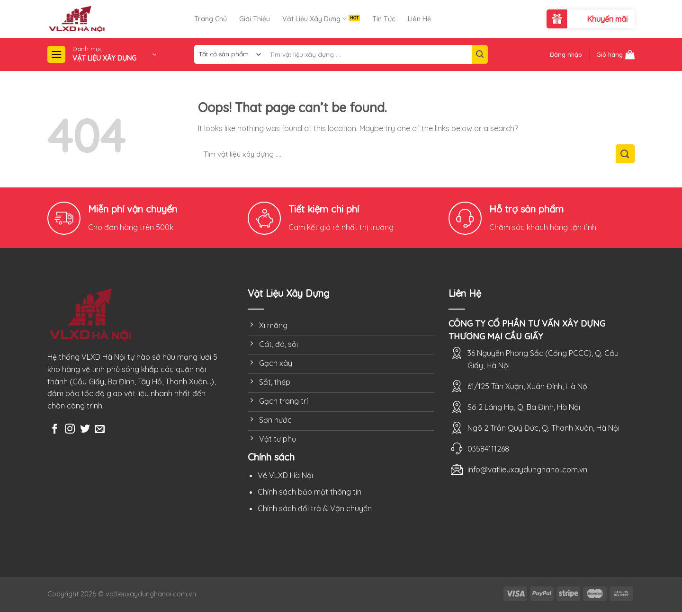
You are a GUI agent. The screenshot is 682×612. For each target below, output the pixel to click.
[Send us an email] (100, 429)
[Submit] (480, 54)
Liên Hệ (419, 19)
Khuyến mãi (607, 19)
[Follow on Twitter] (85, 429)
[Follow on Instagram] (70, 429)
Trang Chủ (210, 19)
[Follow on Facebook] (55, 429)
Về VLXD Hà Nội (285, 475)
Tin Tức (383, 19)
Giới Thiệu (254, 19)
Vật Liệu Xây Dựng (314, 18)
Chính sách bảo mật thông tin (309, 492)
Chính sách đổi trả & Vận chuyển (315, 508)
